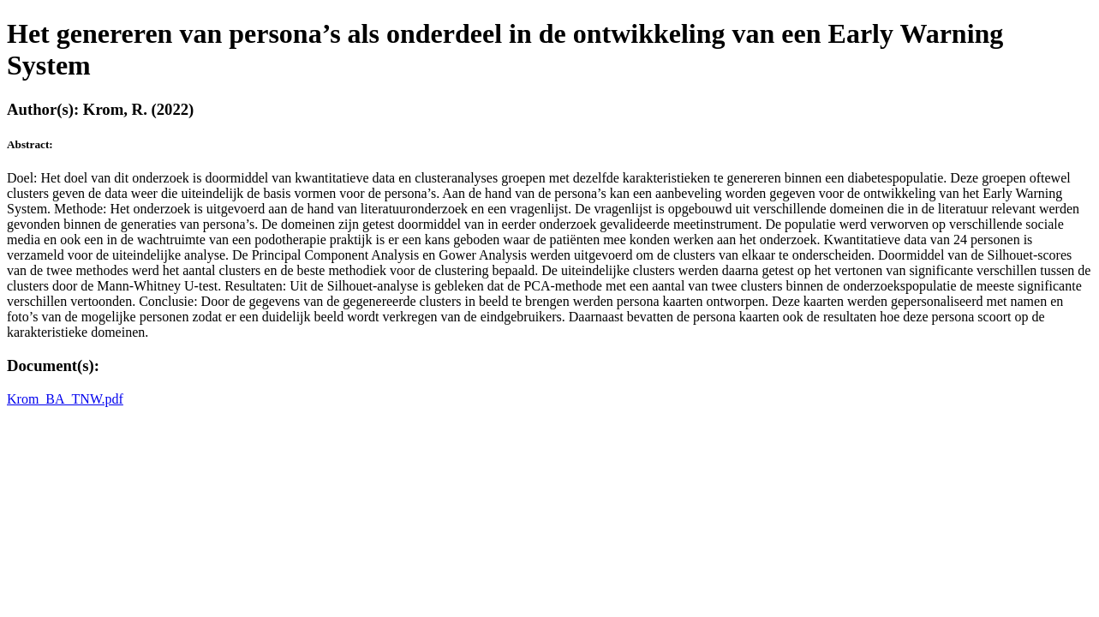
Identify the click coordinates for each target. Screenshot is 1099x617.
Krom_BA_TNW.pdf (65, 399)
